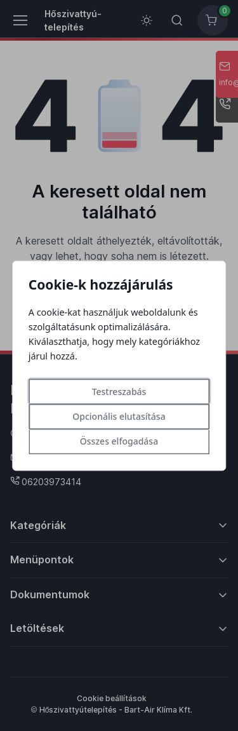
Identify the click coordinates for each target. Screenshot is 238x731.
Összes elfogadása (119, 441)
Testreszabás (119, 392)
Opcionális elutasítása (118, 416)
